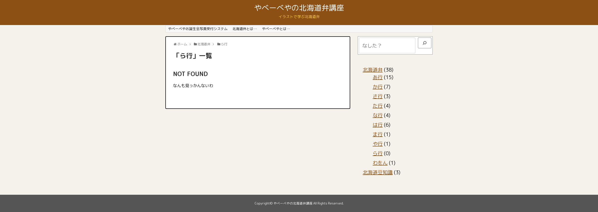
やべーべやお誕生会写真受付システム (198, 28)
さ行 (378, 96)
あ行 (378, 77)
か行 (378, 86)
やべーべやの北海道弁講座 (299, 8)
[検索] (424, 43)
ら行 (378, 153)
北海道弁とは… (244, 28)
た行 (378, 105)
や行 (378, 143)
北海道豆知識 (378, 172)
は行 (378, 124)
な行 (378, 115)
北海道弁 (373, 69)
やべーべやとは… (276, 28)
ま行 (378, 134)
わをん (380, 162)
